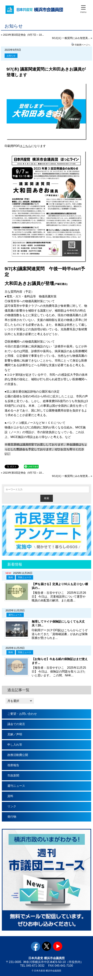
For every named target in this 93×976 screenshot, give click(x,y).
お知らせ (11, 55)
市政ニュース (24, 577)
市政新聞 (13, 775)
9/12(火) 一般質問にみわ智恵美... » (72, 38)
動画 (10, 577)
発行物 (11, 816)
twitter (46, 946)
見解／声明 (14, 734)
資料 (10, 796)
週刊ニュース (15, 615)
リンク (11, 806)
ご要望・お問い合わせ (22, 713)
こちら (26, 146)
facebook (35, 946)
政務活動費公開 (17, 754)
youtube (57, 946)
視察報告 (13, 765)
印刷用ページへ (82, 45)
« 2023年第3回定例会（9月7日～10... (22, 34)
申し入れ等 (14, 744)
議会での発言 (16, 724)
